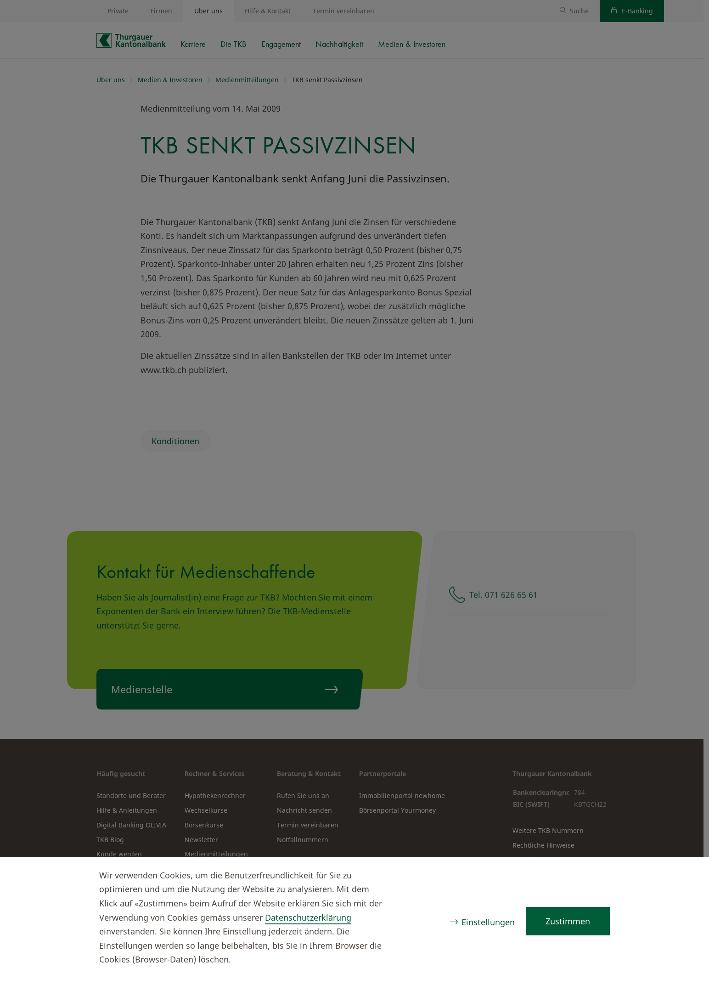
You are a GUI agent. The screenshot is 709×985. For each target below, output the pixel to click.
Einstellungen (488, 922)
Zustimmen (568, 921)
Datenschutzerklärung (308, 917)
